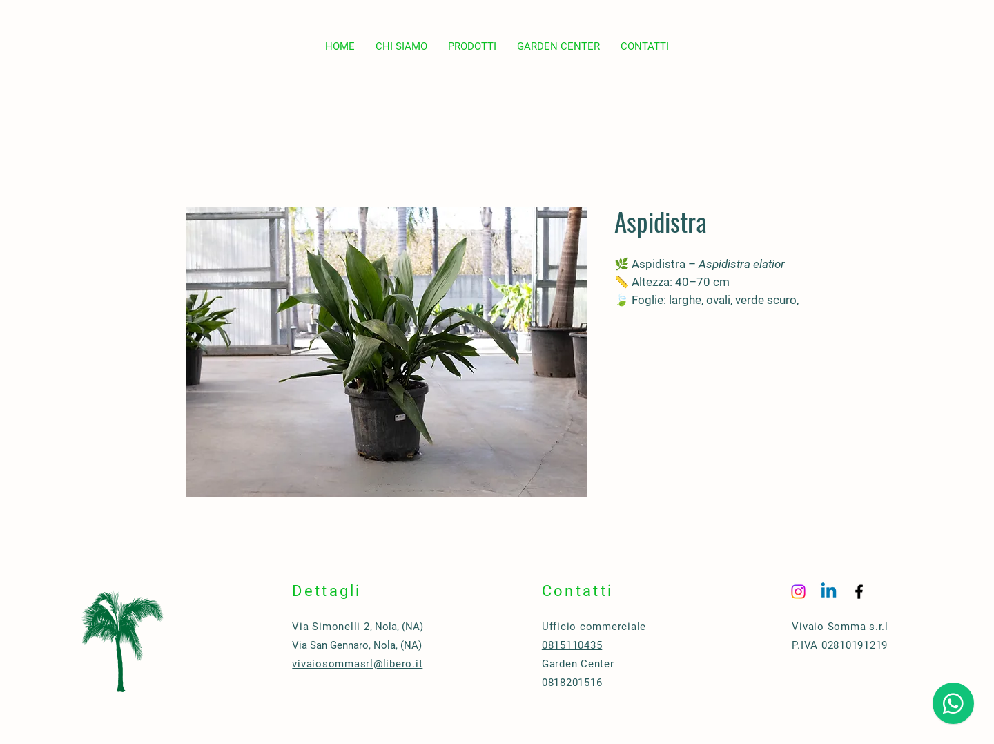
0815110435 (572, 645)
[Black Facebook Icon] (859, 591)
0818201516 (572, 682)
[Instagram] (798, 591)
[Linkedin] (828, 591)
